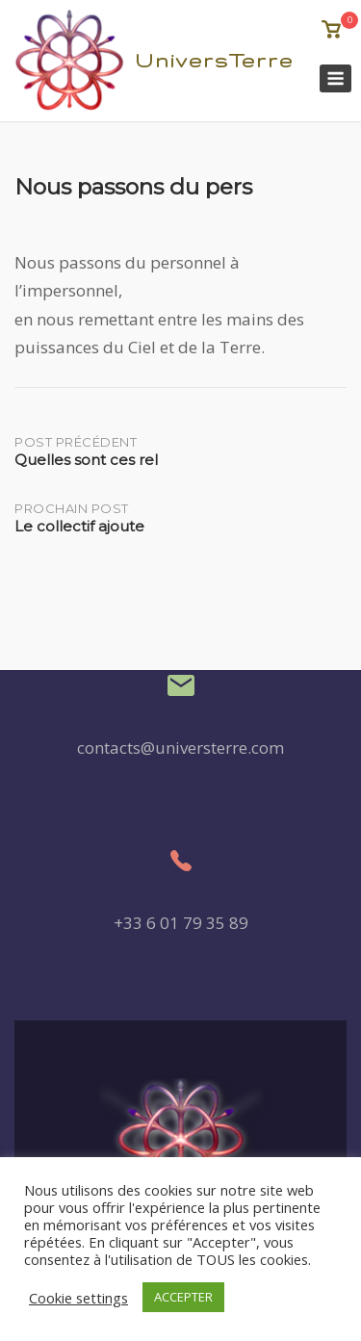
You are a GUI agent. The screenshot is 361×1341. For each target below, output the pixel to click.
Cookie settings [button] (78, 1297)
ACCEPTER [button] (183, 1296)
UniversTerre (214, 60)
